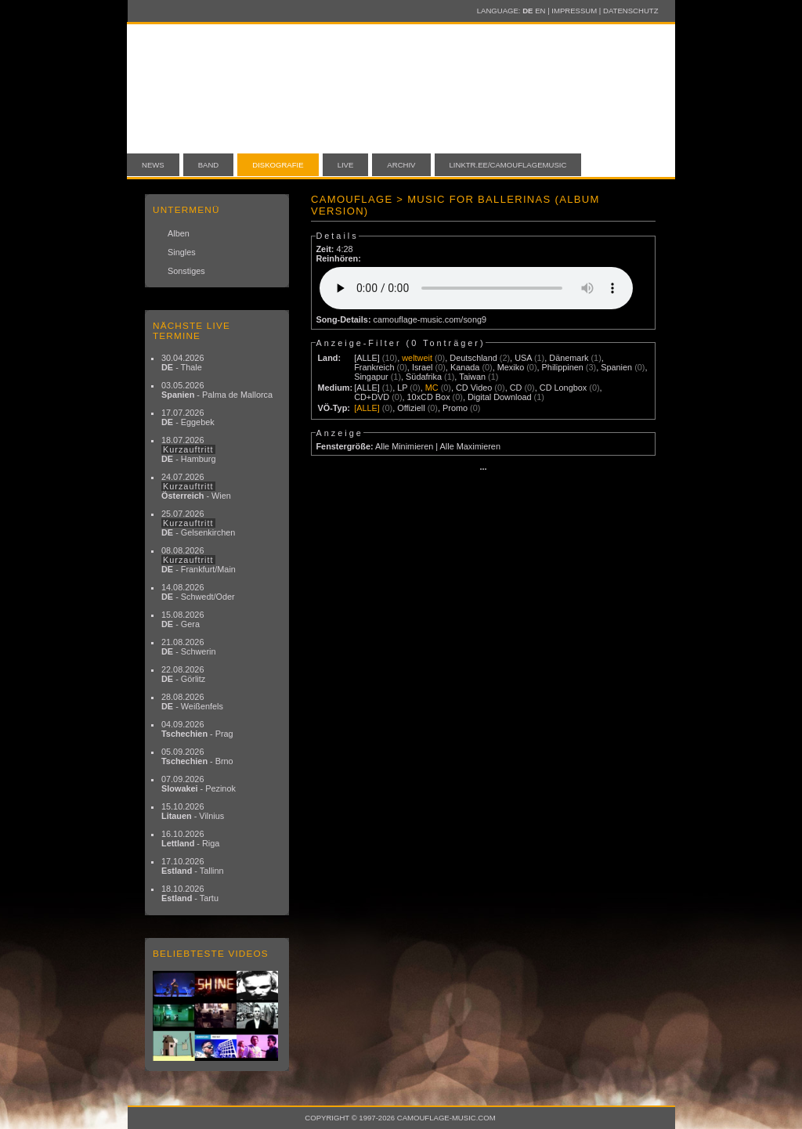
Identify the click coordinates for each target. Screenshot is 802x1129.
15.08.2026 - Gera (182, 619)
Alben (179, 233)
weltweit (417, 358)
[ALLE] (367, 358)
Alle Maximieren (470, 446)
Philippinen (562, 367)
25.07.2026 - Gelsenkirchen (198, 523)
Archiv (401, 165)
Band (208, 165)
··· (482, 469)
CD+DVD (371, 397)
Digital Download (500, 397)
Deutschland (473, 358)
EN (540, 10)
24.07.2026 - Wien (196, 486)
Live (346, 165)
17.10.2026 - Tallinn (192, 866)
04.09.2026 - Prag (197, 729)
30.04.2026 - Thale (182, 362)
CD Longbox (563, 387)
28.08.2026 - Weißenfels (192, 701)
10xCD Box (428, 397)
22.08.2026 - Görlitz (183, 674)
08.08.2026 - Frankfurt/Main (198, 560)
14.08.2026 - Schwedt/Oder (198, 592)
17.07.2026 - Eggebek (188, 417)
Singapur (371, 376)
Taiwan (472, 376)
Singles (182, 252)
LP (402, 387)
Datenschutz (630, 10)
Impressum (574, 10)
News (153, 165)
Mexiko (510, 367)
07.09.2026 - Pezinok (198, 783)
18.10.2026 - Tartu (190, 893)
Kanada (465, 367)
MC (432, 387)
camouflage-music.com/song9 (430, 319)
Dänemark (568, 358)
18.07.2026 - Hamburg (188, 449)
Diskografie (277, 165)
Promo (455, 408)
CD (516, 387)
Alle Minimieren (404, 446)
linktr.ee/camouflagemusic (508, 165)
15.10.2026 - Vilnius (192, 811)
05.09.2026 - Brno (197, 756)
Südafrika (424, 376)
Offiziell (410, 408)
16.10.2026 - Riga (190, 838)
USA (523, 358)
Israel (422, 367)
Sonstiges (186, 271)
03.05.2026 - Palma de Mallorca (217, 390)
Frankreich (374, 367)
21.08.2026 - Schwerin (188, 646)
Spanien (616, 367)
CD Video (474, 387)
